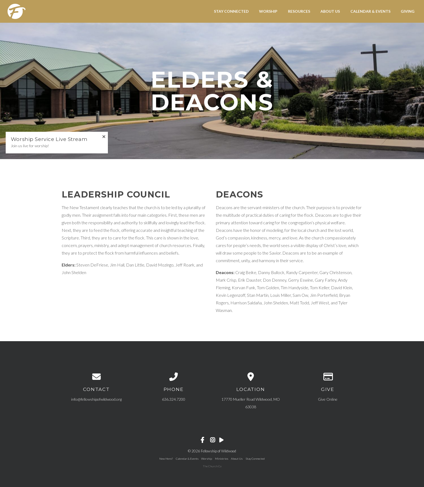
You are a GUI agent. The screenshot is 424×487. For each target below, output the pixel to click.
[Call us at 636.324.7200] (173, 377)
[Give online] (327, 377)
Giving (408, 11)
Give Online (327, 399)
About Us (330, 11)
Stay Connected (231, 11)
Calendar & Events (370, 11)
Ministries (221, 458)
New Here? (166, 458)
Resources (299, 11)
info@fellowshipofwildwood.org (96, 399)
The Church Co (212, 466)
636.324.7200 (173, 399)
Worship (268, 11)
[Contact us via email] (96, 377)
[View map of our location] (250, 377)
